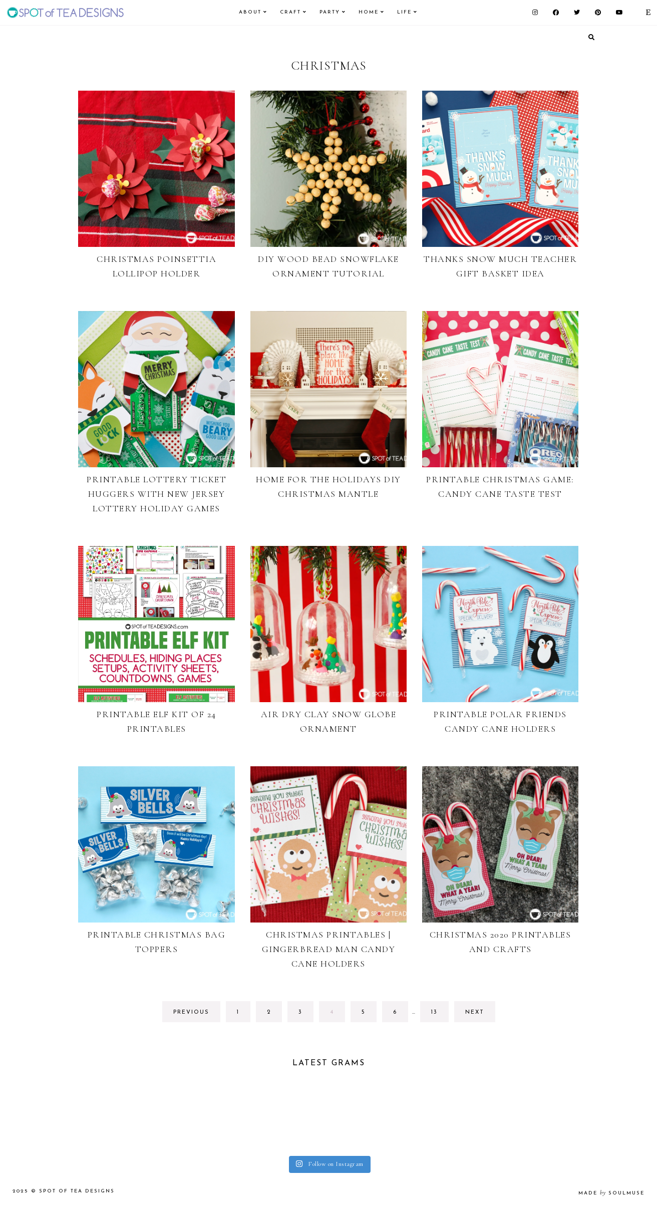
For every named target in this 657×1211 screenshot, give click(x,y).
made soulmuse (611, 1193)
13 (440, 1015)
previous (191, 1012)
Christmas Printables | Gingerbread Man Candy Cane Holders (329, 949)
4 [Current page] (337, 1015)
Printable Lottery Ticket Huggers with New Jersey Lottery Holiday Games (156, 494)
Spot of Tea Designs (77, 1191)
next (474, 1012)
